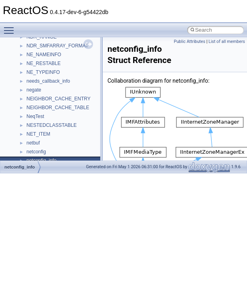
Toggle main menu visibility (11, 27)
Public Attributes (189, 41)
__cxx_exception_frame (51, 64)
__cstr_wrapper (43, 55)
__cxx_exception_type (50, 73)
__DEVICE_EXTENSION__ (55, 126)
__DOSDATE (40, 144)
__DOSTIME (40, 152)
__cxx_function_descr (49, 82)
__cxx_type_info (43, 91)
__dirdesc (36, 135)
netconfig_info (19, 167)
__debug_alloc (42, 108)
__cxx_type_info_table (50, 99)
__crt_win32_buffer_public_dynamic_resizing (74, 46)
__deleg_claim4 (43, 117)
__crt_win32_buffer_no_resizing (60, 38)
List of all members (227, 41)
